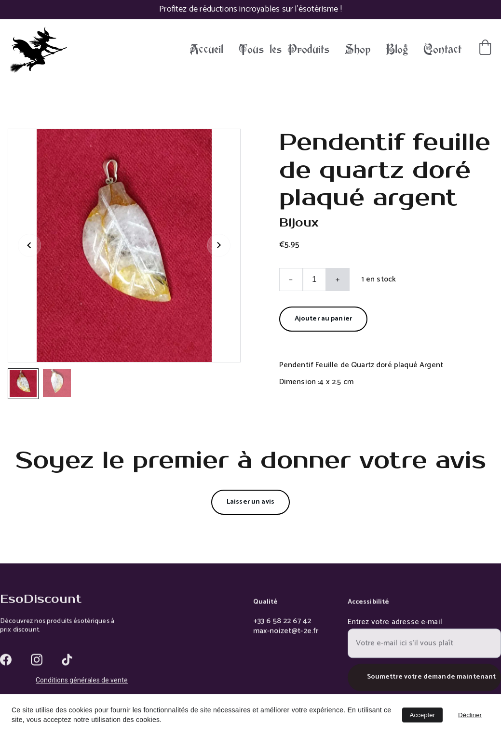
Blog (397, 49)
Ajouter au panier (323, 318)
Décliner (470, 715)
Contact (442, 49)
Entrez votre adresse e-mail (395, 626)
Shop (357, 49)
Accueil (206, 49)
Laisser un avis (250, 502)
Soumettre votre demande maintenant (431, 682)
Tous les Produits (284, 49)
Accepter (422, 715)
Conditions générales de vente (82, 681)
